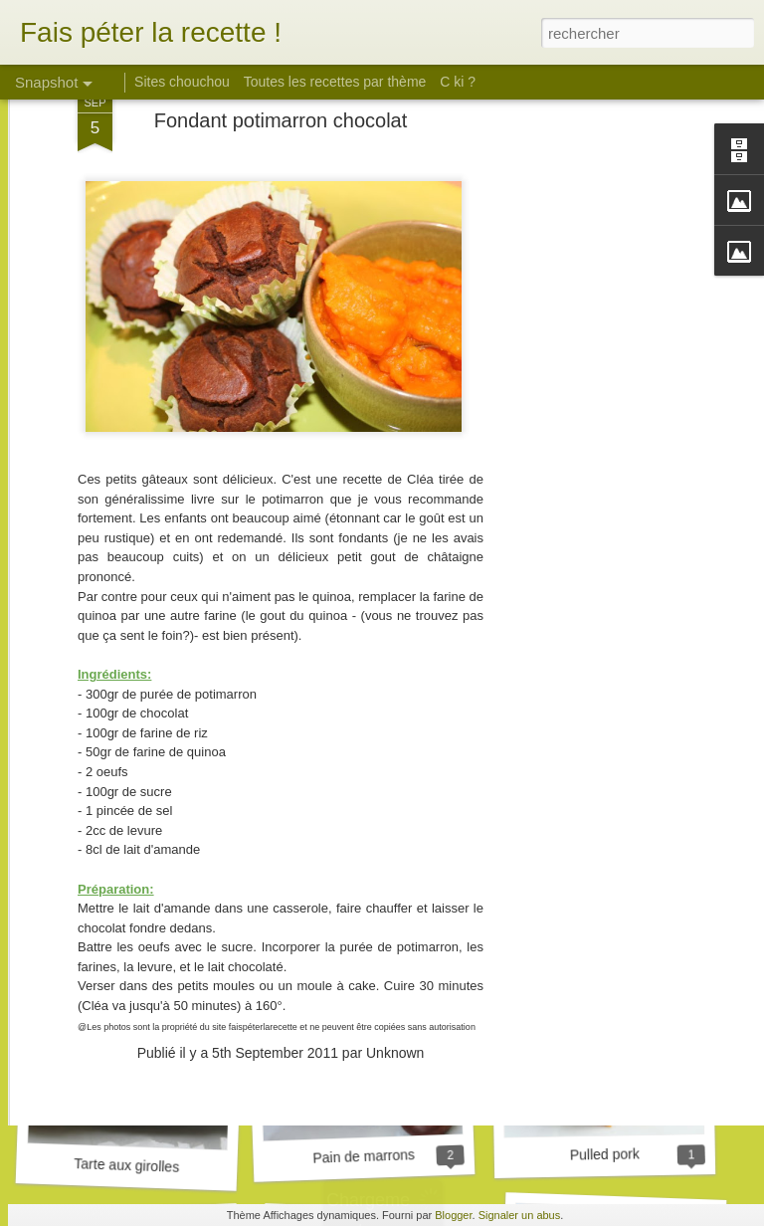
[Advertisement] (592, 308)
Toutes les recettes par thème (335, 82)
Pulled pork (605, 1153)
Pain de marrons (363, 1156)
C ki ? (458, 82)
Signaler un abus (519, 1215)
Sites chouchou (182, 82)
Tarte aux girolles (126, 1165)
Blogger (453, 1215)
